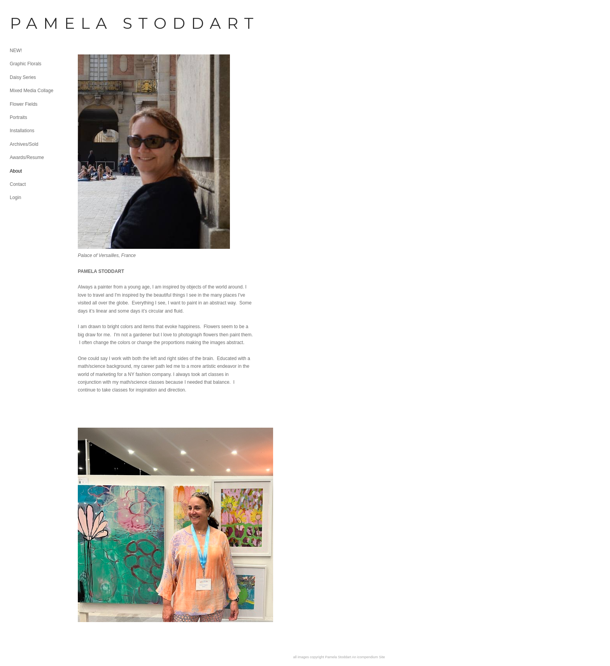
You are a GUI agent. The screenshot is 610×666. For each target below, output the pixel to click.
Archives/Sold (24, 144)
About (16, 171)
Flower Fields (23, 104)
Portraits (18, 117)
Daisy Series (23, 77)
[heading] (29, 23)
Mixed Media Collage (31, 90)
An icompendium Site (368, 657)
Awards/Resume (27, 157)
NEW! (16, 50)
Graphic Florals (25, 63)
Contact (18, 184)
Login (15, 197)
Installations (22, 130)
